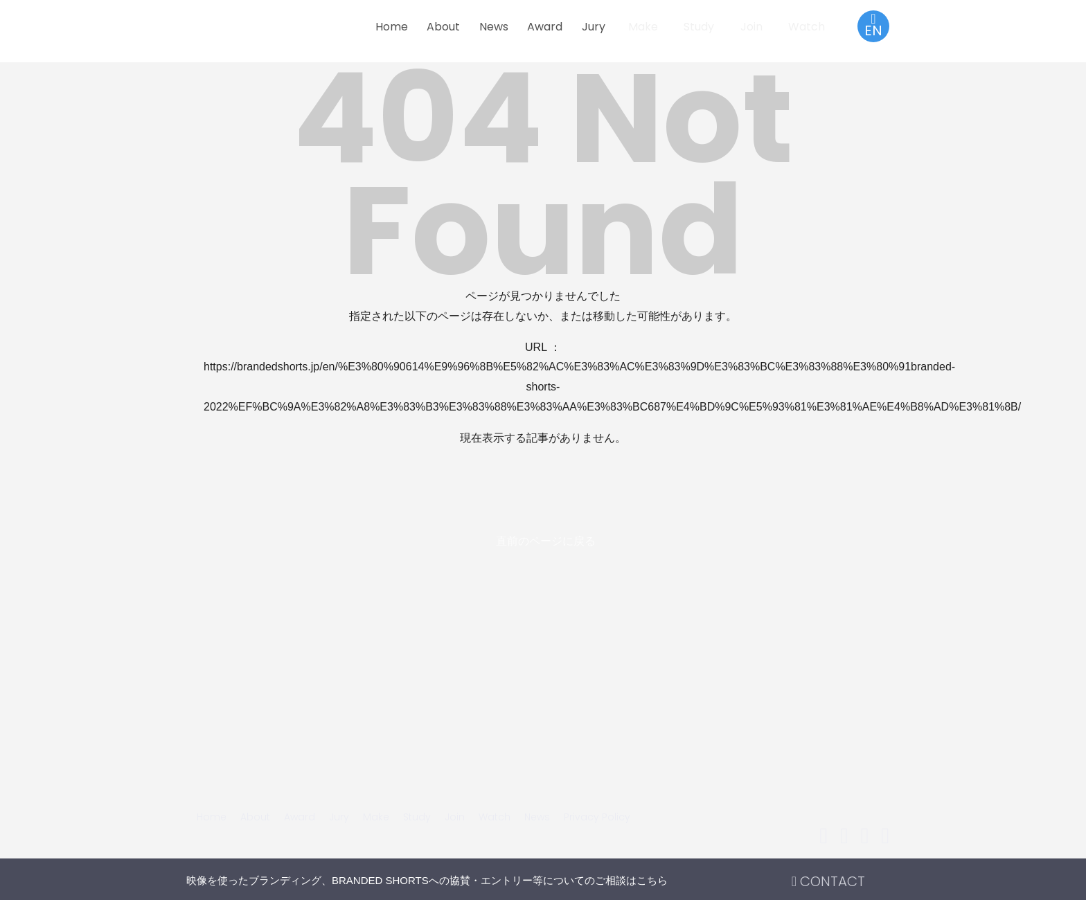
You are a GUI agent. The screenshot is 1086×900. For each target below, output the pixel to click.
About (443, 27)
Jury (593, 27)
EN (873, 25)
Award (544, 27)
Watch (806, 27)
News (493, 27)
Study (699, 27)
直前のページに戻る (546, 541)
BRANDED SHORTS (280, 32)
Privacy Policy (597, 817)
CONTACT (828, 881)
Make (643, 27)
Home (391, 27)
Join (751, 27)
